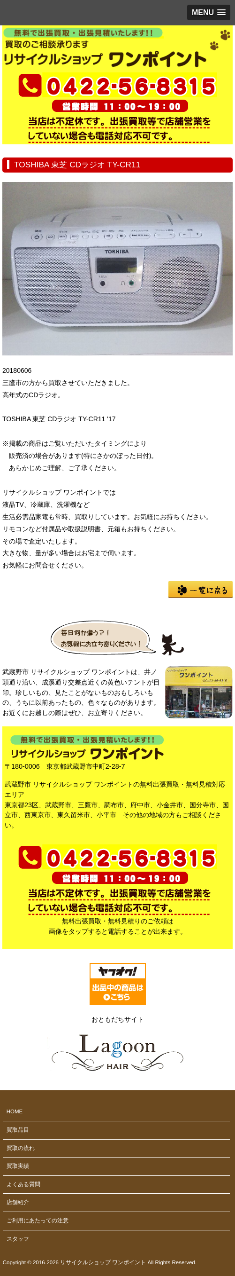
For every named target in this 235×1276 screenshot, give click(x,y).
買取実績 (18, 1166)
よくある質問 (23, 1184)
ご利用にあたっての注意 (37, 1220)
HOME (15, 1111)
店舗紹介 (18, 1202)
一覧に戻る (200, 589)
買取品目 (18, 1130)
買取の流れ (21, 1148)
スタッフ (18, 1239)
